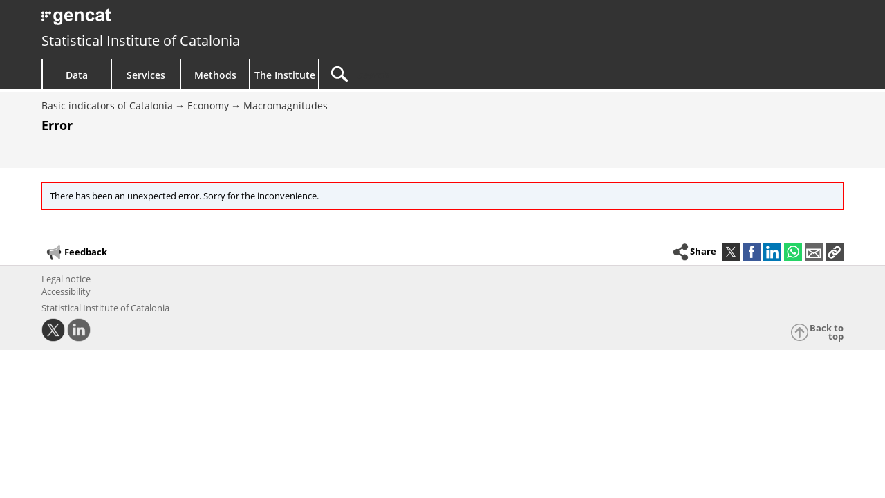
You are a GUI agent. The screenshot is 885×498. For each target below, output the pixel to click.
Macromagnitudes (285, 105)
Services (146, 75)
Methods (215, 75)
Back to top (827, 332)
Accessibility (66, 291)
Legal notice (66, 279)
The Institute (284, 75)
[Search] (437, 74)
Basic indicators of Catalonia (107, 105)
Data (77, 75)
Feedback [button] (76, 252)
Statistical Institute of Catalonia (140, 40)
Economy (208, 105)
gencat (201, 20)
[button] (835, 252)
